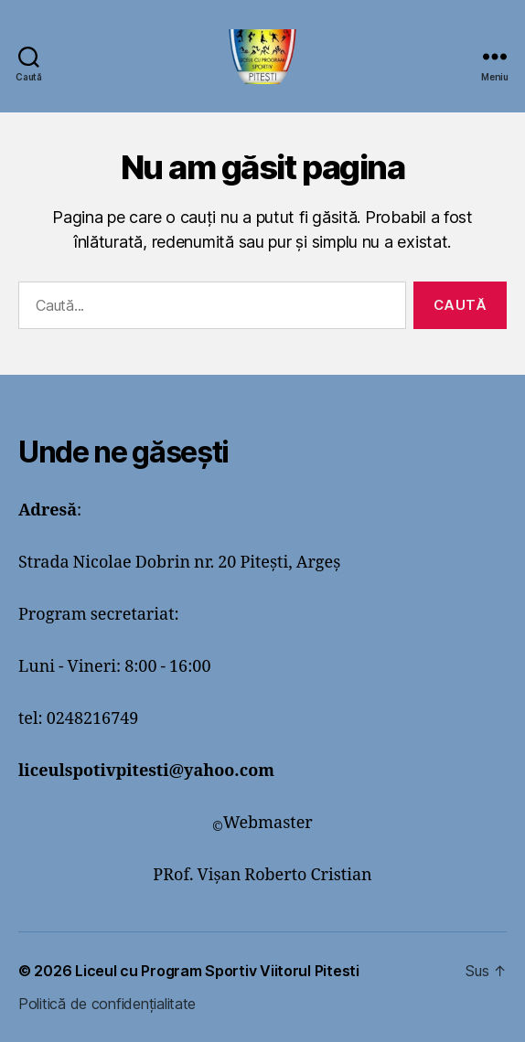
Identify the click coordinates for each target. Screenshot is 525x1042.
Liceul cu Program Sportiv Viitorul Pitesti (217, 971)
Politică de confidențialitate (107, 1003)
